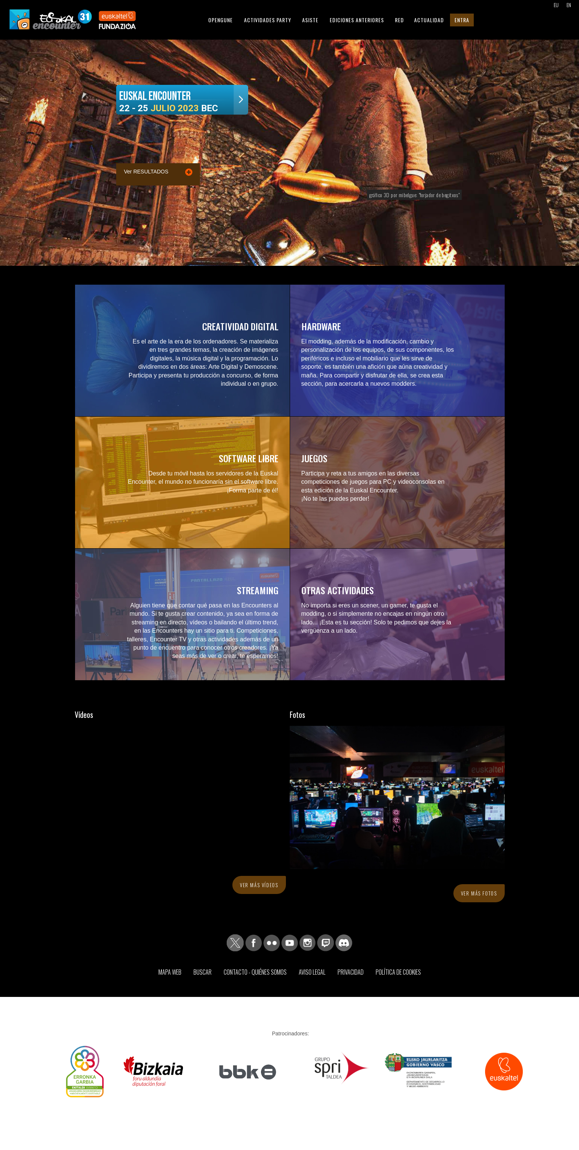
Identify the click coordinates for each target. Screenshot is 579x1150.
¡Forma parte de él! (252, 490)
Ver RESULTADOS (146, 172)
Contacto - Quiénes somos (255, 972)
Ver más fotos (479, 893)
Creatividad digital (240, 326)
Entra (462, 20)
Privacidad (351, 972)
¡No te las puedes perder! (335, 498)
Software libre (248, 458)
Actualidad (429, 20)
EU (556, 5)
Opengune (220, 20)
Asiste (310, 20)
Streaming (257, 590)
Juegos (314, 458)
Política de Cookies (398, 972)
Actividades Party (267, 20)
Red (399, 20)
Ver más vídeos (259, 885)
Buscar (203, 972)
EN (569, 5)
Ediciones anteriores (357, 20)
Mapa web (169, 972)
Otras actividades (337, 590)
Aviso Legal (312, 972)
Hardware (321, 326)
